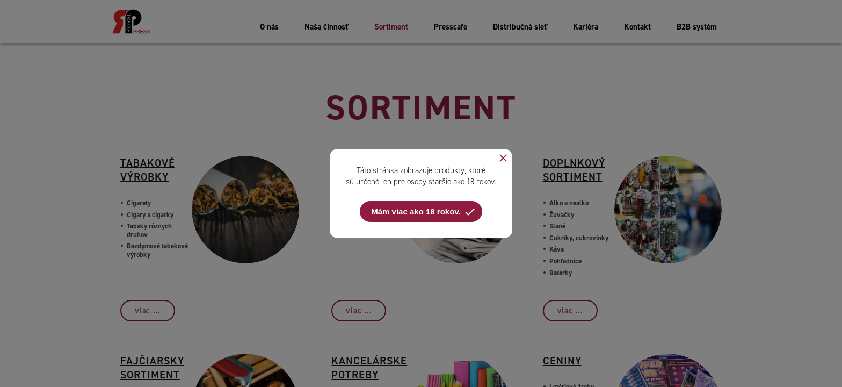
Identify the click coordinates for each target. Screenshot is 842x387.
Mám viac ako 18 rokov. (423, 211)
